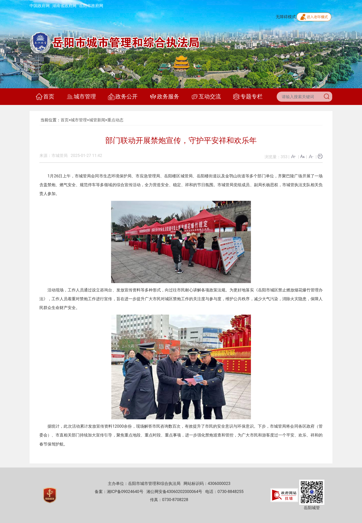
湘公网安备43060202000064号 (174, 491)
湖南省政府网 (64, 5)
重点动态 (115, 120)
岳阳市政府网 (91, 5)
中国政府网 (40, 5)
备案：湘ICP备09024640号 (119, 491)
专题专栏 (248, 96)
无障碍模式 (286, 16)
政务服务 (164, 96)
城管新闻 (97, 120)
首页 (45, 96)
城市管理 (81, 96)
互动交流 (206, 96)
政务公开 (123, 96)
